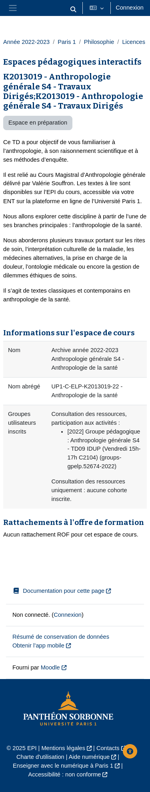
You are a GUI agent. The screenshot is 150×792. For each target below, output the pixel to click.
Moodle (50, 667)
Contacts (108, 748)
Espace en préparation (37, 122)
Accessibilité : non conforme (64, 774)
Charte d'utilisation (40, 757)
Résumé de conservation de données (60, 637)
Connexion (130, 7)
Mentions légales (63, 748)
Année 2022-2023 (26, 42)
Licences (133, 42)
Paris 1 (67, 42)
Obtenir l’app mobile (38, 645)
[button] (73, 10)
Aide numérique (89, 757)
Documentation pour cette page (58, 591)
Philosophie (99, 42)
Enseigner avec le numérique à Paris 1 (63, 765)
